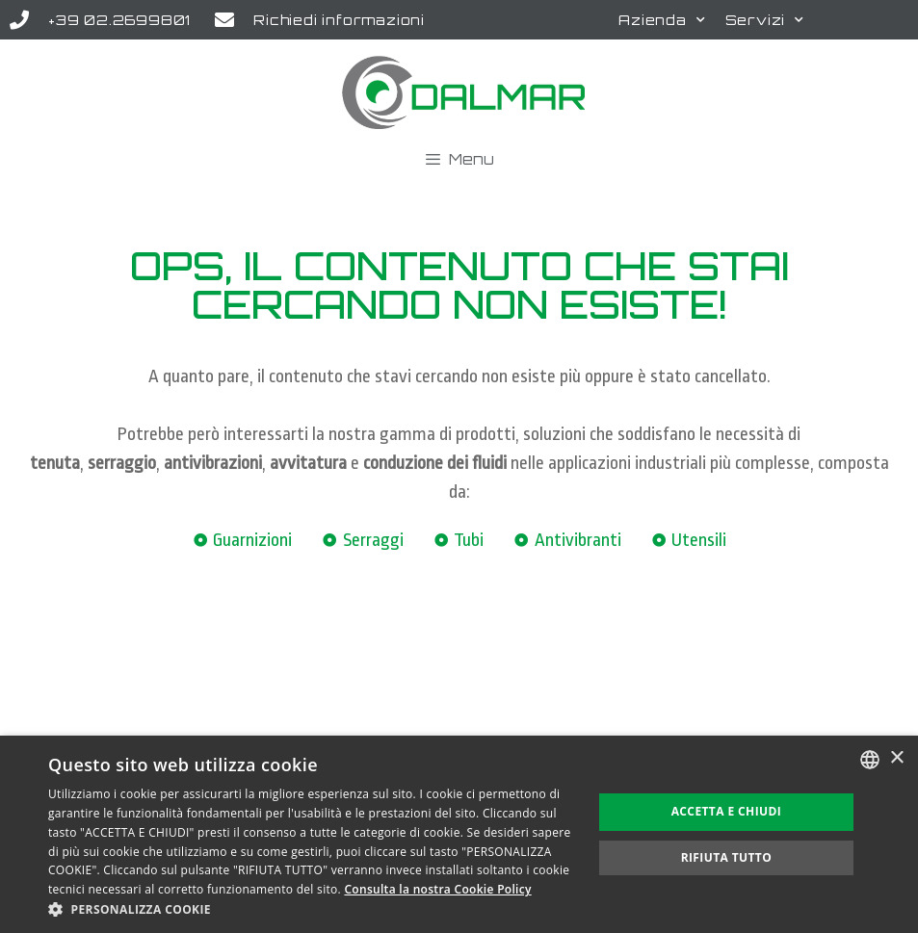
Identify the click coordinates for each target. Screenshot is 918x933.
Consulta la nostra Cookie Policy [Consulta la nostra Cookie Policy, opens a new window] (437, 889)
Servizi (764, 20)
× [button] (896, 758)
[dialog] (459, 834)
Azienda (661, 20)
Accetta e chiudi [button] (726, 811)
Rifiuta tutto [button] (727, 857)
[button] (312, 909)
